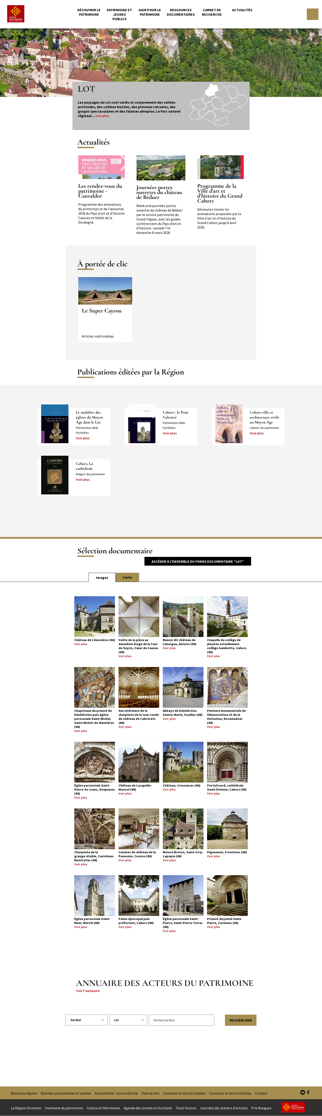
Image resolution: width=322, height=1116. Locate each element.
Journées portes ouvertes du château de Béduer (159, 192)
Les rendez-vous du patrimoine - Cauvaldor (100, 191)
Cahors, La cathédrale (84, 466)
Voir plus (102, 115)
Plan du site (150, 1093)
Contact (261, 1093)
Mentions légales (24, 1093)
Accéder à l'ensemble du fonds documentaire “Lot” (198, 561)
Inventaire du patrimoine (64, 1108)
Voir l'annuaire (88, 990)
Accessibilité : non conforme (116, 1093)
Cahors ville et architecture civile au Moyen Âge (264, 417)
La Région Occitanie (26, 1108)
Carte (127, 577)
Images (102, 577)
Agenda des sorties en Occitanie (148, 1108)
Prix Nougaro (261, 1108)
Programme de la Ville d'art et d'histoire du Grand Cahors (219, 193)
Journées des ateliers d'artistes (224, 1108)
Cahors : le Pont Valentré (175, 415)
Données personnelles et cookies (66, 1093)
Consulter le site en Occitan (230, 1093)
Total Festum (186, 1108)
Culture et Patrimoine (103, 1108)
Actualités (242, 10)
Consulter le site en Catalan (184, 1093)
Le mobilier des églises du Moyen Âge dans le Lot (89, 417)
